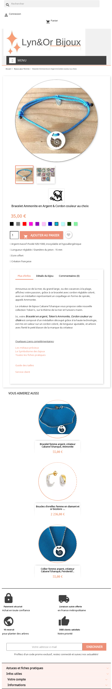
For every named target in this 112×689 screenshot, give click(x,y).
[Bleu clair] (63, 224)
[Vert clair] (76, 224)
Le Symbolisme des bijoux (30, 351)
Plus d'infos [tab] (24, 275)
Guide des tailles (24, 365)
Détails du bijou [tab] (44, 275)
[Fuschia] (31, 224)
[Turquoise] (57, 224)
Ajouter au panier (41, 236)
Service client (22, 372)
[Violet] (37, 224)
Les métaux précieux (27, 347)
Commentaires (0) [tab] (69, 275)
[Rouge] (25, 224)
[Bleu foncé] (50, 224)
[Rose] (44, 224)
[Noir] (12, 224)
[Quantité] (14, 235)
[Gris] (18, 224)
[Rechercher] (51, 3)
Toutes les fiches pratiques (30, 355)
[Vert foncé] (69, 224)
